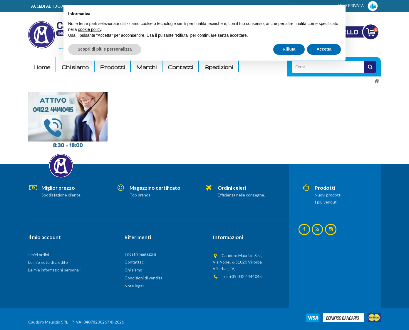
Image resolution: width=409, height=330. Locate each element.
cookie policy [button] (89, 294)
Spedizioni (218, 67)
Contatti (180, 67)
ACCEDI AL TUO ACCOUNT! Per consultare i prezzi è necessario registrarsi (102, 6)
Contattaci (135, 261)
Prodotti (112, 67)
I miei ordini (38, 254)
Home (41, 67)
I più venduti (326, 201)
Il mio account (44, 237)
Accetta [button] (323, 313)
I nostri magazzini (140, 253)
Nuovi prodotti (328, 194)
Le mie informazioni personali (54, 269)
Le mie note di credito (48, 262)
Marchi (146, 67)
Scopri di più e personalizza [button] (105, 313)
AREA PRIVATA (358, 6)
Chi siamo (75, 67)
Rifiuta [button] (289, 313)
